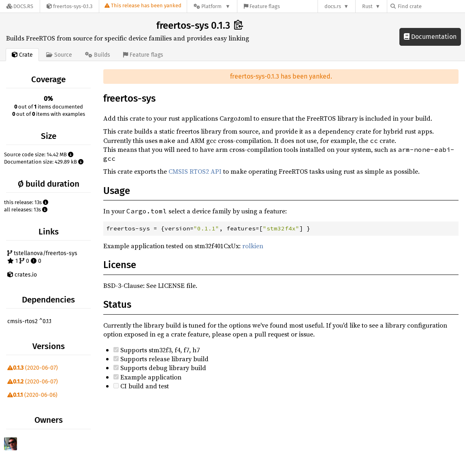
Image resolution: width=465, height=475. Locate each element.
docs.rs (332, 6)
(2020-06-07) (32, 367)
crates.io (22, 274)
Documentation (430, 36)
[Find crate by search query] (431, 6)
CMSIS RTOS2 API (195, 171)
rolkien (252, 245)
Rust (367, 6)
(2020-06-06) (32, 395)
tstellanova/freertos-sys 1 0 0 (42, 257)
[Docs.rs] (20, 6)
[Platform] (212, 6)
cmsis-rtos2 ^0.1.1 (29, 321)
